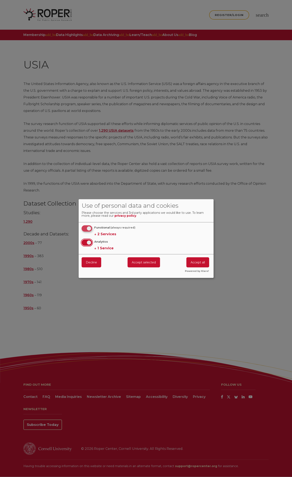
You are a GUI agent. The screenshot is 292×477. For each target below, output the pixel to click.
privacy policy (125, 216)
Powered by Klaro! (197, 271)
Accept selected (144, 262)
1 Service (104, 248)
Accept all (198, 262)
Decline (91, 262)
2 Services (105, 234)
